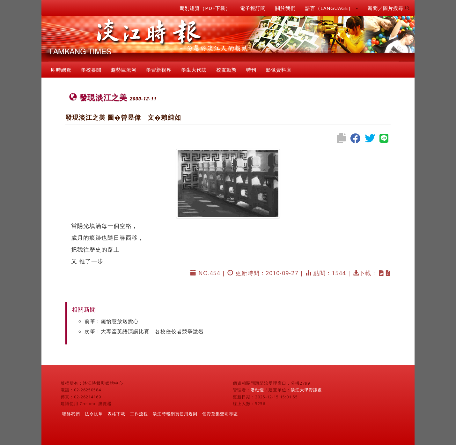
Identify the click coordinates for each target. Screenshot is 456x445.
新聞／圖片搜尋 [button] (389, 8)
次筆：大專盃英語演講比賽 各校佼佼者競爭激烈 (144, 331)
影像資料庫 (278, 69)
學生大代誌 (194, 69)
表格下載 (116, 414)
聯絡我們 (71, 414)
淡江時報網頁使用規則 (175, 414)
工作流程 (139, 414)
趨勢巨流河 (123, 69)
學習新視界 (159, 69)
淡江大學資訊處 (306, 390)
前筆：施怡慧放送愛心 (112, 321)
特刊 (251, 69)
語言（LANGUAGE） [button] (331, 8)
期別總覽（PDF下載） (205, 8)
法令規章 (94, 414)
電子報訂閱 (253, 8)
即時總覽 (61, 69)
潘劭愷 (257, 390)
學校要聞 (91, 69)
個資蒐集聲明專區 (220, 414)
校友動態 (226, 69)
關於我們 (285, 8)
